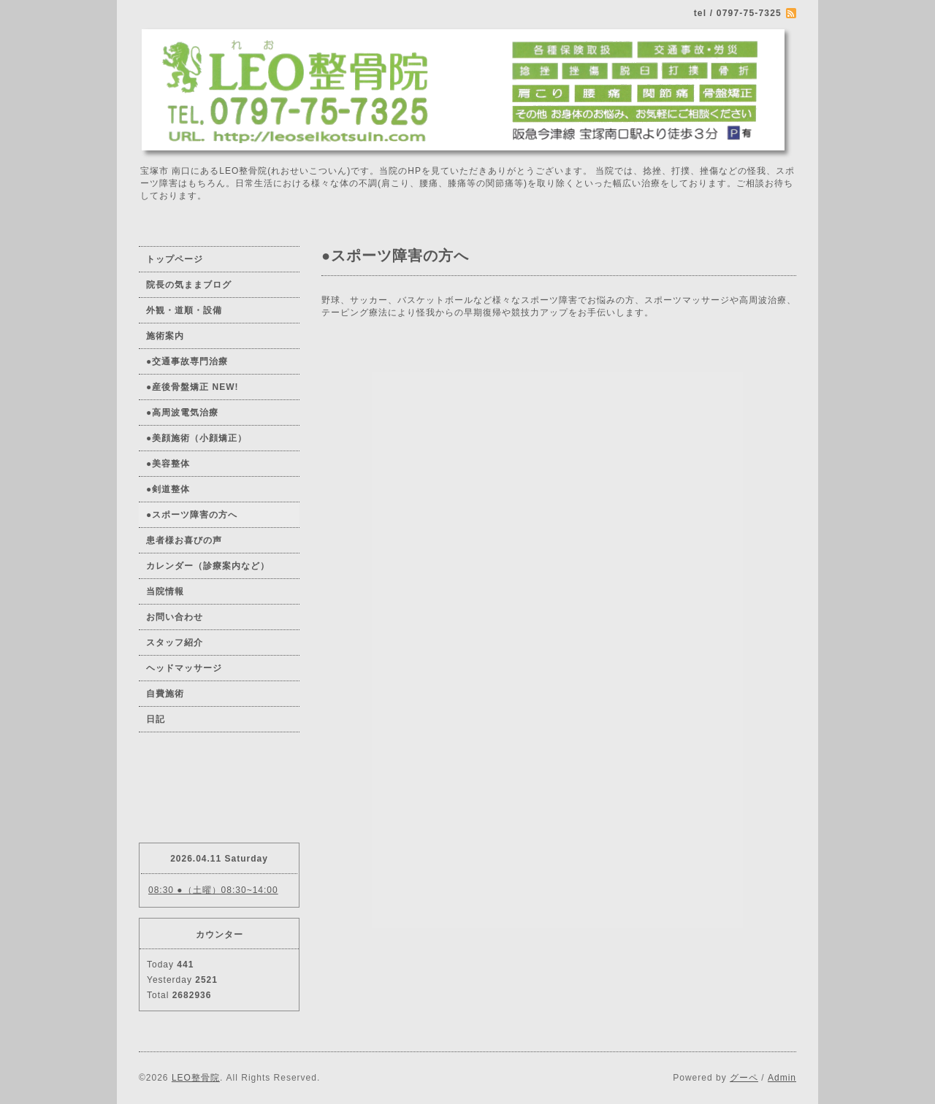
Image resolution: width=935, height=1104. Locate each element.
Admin (782, 1078)
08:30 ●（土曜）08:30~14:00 (213, 890)
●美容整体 (168, 464)
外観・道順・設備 (184, 310)
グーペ (744, 1078)
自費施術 (165, 694)
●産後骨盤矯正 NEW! (192, 387)
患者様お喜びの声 (184, 540)
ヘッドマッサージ (184, 668)
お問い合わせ (174, 617)
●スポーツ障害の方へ (191, 515)
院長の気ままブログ (189, 285)
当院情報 (165, 591)
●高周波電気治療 (182, 412)
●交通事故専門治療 (187, 361)
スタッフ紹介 (174, 642)
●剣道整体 (168, 489)
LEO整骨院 (196, 1078)
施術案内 (165, 336)
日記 (155, 719)
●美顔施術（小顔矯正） (196, 438)
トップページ (174, 259)
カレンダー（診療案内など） (208, 566)
